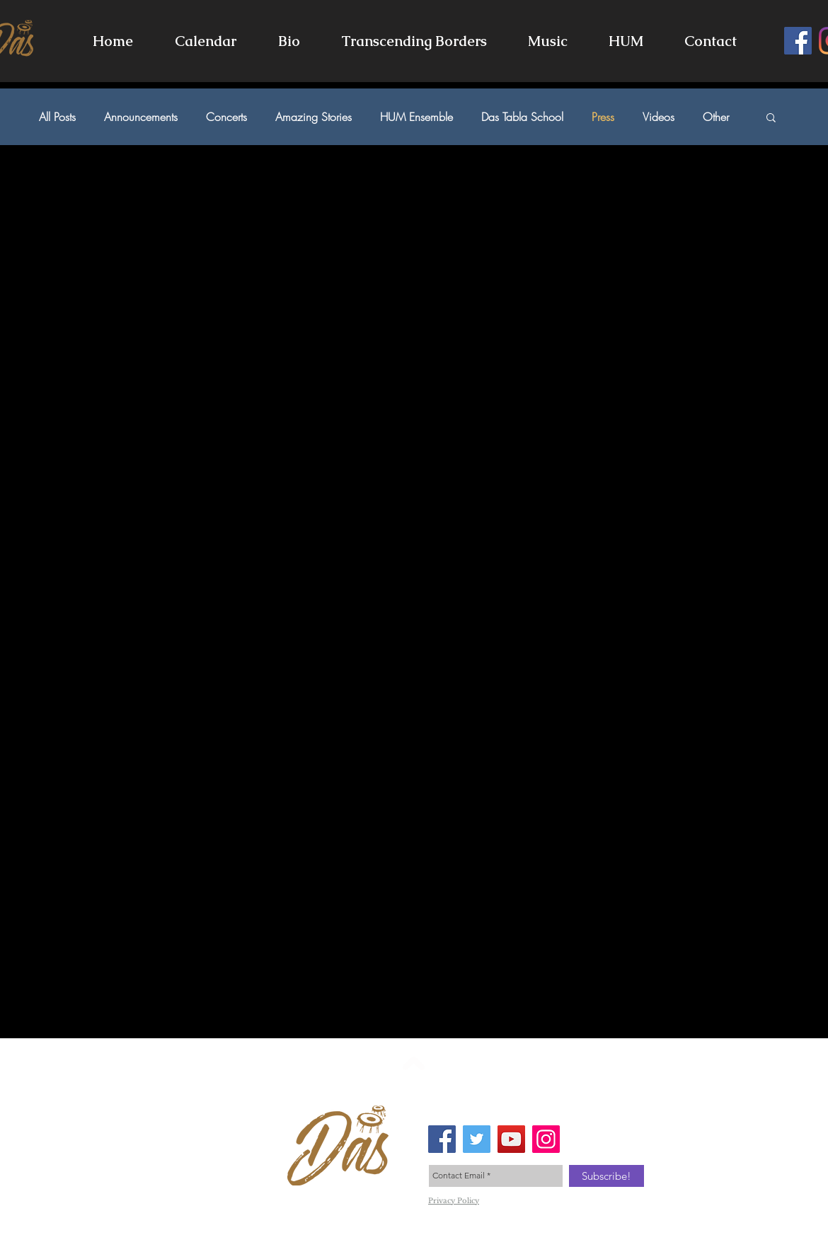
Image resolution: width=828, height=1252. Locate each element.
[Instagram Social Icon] (546, 1139)
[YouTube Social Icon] (511, 1139)
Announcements (141, 117)
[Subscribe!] (606, 1176)
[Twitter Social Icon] (476, 1139)
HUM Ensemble (416, 117)
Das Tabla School (522, 117)
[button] (547, 41)
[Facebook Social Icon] (442, 1139)
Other (716, 117)
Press (603, 117)
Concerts (226, 117)
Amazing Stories (313, 117)
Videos (658, 117)
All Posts (57, 117)
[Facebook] (798, 40)
